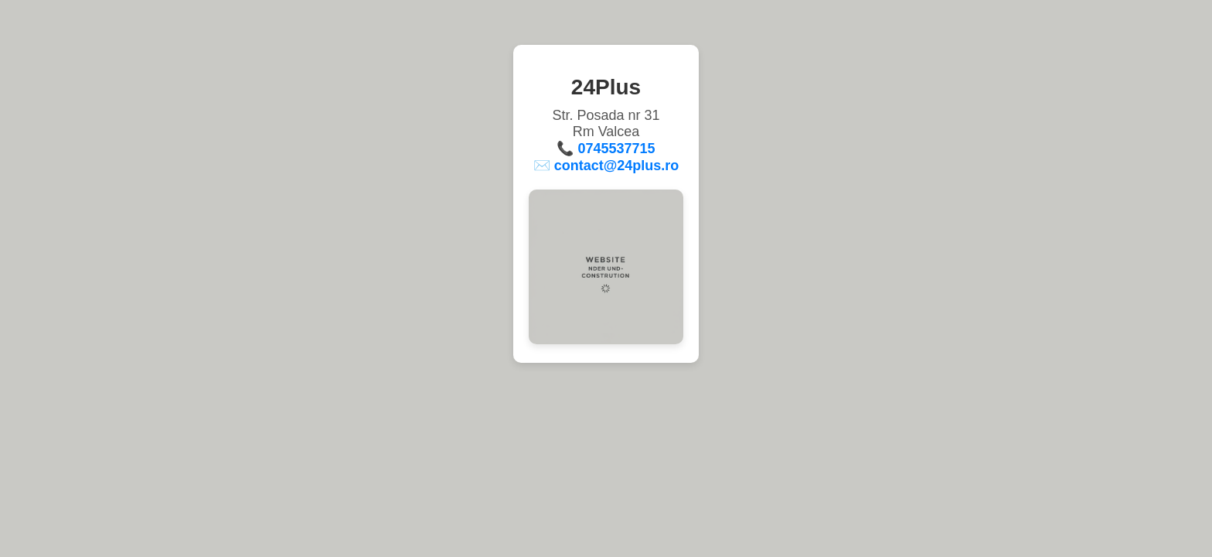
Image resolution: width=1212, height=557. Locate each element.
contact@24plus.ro (616, 165)
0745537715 (616, 148)
